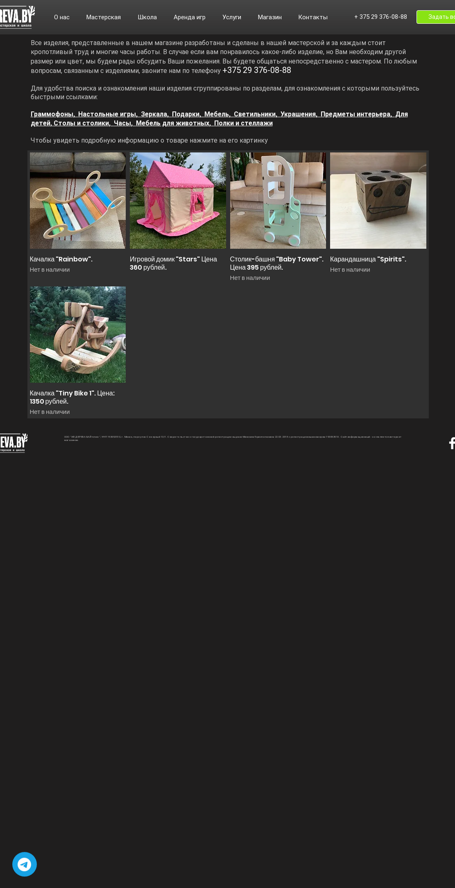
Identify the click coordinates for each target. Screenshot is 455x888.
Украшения (298, 114)
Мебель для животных (172, 123)
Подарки (185, 114)
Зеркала (154, 114)
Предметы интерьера (355, 114)
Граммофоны (52, 114)
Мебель (216, 114)
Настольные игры (107, 114)
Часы (122, 123)
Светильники (255, 114)
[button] (66, 17)
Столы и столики (81, 123)
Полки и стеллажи (243, 123)
